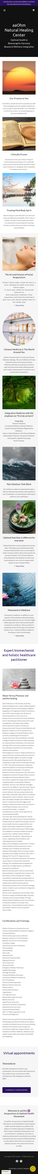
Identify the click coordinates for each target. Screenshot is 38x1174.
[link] (34, 10)
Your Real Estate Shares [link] (19, 1168)
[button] (6, 10)
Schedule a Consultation (16, 1090)
